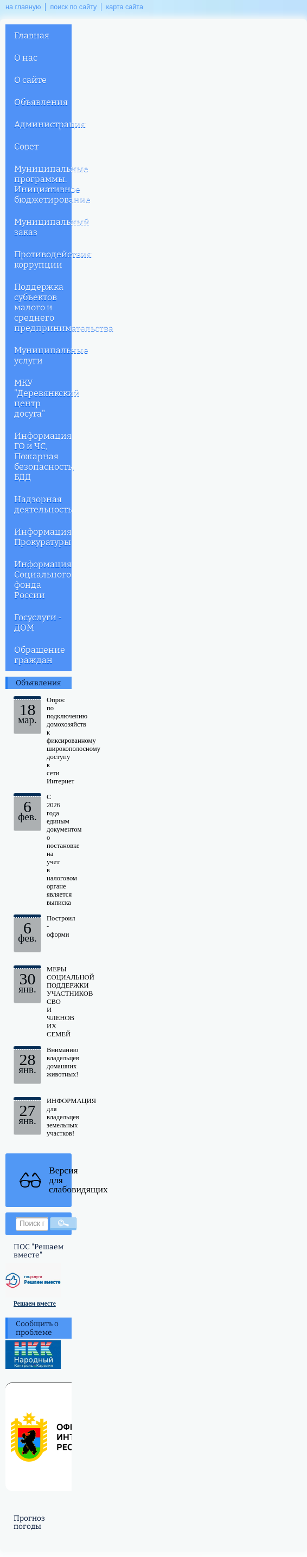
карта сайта (124, 7)
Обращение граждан (39, 655)
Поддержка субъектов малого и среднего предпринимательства (43, 307)
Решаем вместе (35, 1303)
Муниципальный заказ (43, 227)
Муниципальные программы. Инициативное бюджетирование (43, 184)
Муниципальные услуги (43, 355)
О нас (25, 58)
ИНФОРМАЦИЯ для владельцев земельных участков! (71, 1117)
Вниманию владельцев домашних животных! (63, 1062)
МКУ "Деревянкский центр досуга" (43, 398)
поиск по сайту (73, 7)
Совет (26, 146)
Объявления (41, 102)
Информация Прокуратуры (43, 537)
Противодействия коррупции (43, 259)
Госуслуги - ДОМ (38, 622)
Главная (31, 35)
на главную (23, 7)
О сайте (30, 80)
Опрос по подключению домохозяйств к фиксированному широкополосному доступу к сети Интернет (73, 740)
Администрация (43, 124)
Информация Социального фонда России (43, 579)
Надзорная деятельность (43, 504)
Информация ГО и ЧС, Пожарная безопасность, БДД (43, 456)
